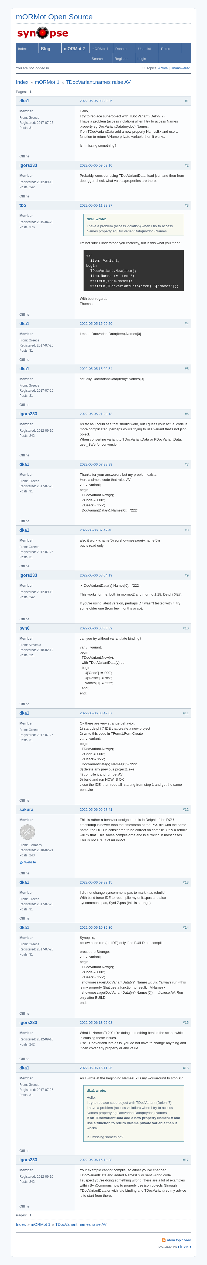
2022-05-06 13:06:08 (96, 1023)
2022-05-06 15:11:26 (96, 1068)
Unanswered (180, 68)
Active (163, 68)
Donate (121, 49)
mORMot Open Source (54, 17)
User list (144, 49)
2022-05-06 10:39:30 (96, 927)
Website (30, 862)
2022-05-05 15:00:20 (96, 324)
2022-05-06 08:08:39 (96, 628)
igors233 (28, 165)
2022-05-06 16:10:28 (96, 1160)
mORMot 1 (100, 49)
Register (121, 59)
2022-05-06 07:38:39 (96, 464)
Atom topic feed (179, 1240)
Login (141, 59)
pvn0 (24, 628)
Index (22, 49)
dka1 (24, 101)
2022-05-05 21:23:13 (96, 414)
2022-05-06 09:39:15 (96, 882)
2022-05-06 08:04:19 (96, 575)
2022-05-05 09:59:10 (96, 165)
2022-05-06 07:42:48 (96, 530)
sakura (26, 809)
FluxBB (184, 1247)
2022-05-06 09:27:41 (96, 810)
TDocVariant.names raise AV (98, 82)
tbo (22, 205)
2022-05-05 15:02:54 (96, 369)
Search (97, 59)
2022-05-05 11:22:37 (96, 205)
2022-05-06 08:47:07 (96, 713)
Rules (165, 49)
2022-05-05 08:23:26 (96, 101)
